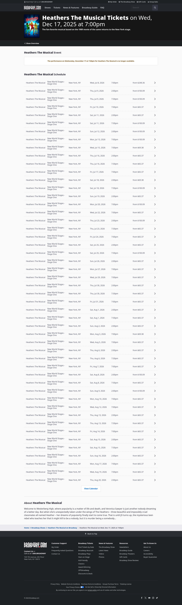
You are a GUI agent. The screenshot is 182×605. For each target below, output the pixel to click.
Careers (146, 550)
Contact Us (28, 551)
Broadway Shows (37, 528)
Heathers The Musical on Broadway (61, 528)
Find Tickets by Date (86, 547)
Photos (101, 557)
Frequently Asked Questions (62, 550)
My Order (112, 2)
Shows (48, 8)
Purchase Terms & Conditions (91, 584)
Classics (81, 564)
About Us (147, 547)
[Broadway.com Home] (32, 7)
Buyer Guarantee (150, 557)
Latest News (103, 550)
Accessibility (148, 554)
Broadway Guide (89, 8)
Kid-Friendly (83, 560)
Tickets (57, 8)
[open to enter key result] (155, 7)
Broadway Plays (84, 554)
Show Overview (31, 43)
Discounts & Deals (85, 573)
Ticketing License (125, 584)
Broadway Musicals (85, 550)
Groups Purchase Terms (111, 584)
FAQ (102, 8)
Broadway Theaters (127, 554)
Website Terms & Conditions (70, 584)
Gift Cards (141, 2)
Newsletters (124, 547)
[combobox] (144, 7)
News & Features (71, 8)
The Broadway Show (127, 2)
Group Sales (153, 2)
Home (26, 528)
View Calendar (91, 488)
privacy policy (92, 590)
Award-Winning (84, 567)
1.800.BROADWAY (38, 2)
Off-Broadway (83, 570)
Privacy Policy (55, 584)
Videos (101, 554)
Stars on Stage (84, 557)
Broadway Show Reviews (129, 560)
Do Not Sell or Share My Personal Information (100, 587)
